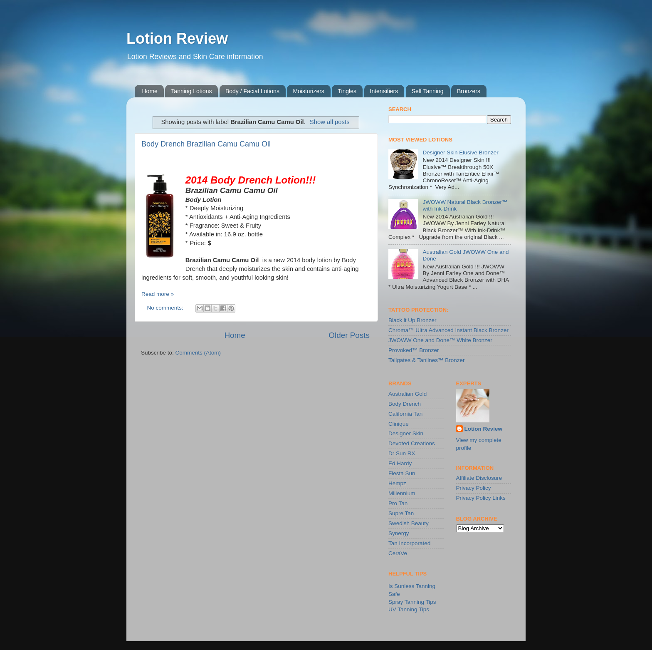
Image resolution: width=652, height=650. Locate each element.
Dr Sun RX (401, 453)
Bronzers (468, 91)
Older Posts (349, 335)
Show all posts (330, 122)
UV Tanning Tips (408, 609)
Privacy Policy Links (481, 498)
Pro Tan (398, 503)
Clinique (398, 424)
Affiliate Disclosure (479, 478)
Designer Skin (405, 433)
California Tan (405, 414)
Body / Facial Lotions (252, 91)
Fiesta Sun (401, 473)
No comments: (166, 308)
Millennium (401, 493)
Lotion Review (177, 38)
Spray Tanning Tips (412, 602)
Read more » (157, 294)
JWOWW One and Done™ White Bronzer (440, 340)
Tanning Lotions (191, 91)
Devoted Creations (411, 443)
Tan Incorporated (409, 543)
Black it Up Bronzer (412, 320)
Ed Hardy (400, 463)
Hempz (397, 483)
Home (150, 91)
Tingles (347, 91)
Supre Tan (401, 513)
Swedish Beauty (408, 523)
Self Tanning (428, 91)
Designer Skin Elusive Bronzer (460, 152)
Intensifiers (384, 91)
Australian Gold (407, 394)
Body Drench (404, 404)
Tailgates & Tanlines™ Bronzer (426, 360)
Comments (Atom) (198, 353)
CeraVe (397, 553)
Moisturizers (308, 91)
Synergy (398, 533)
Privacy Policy (473, 488)
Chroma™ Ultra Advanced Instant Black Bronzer (448, 330)
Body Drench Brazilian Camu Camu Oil (206, 144)
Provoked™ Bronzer (413, 350)
